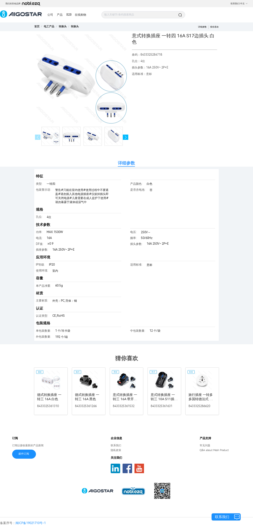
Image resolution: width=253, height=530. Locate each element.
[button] (125, 137)
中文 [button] (244, 3)
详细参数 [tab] (126, 162)
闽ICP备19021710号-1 (30, 523)
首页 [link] (37, 26)
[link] (49, 26)
